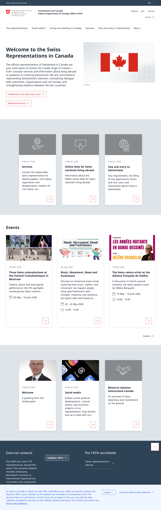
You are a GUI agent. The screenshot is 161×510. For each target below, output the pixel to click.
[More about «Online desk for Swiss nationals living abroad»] (93, 199)
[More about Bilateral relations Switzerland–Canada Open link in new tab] (136, 425)
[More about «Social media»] (93, 425)
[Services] (90, 28)
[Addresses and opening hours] (26, 94)
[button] (17, 28)
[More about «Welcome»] (50, 425)
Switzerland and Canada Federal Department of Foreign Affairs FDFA (60, 12)
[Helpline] (135, 11)
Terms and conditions (16, 503)
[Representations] (18, 103)
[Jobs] (143, 11)
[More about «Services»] (50, 199)
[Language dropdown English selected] (150, 3)
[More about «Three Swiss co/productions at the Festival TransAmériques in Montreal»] (45, 321)
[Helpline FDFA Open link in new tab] (57, 458)
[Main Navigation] (78, 28)
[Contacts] (151, 11)
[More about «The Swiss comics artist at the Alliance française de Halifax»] (149, 321)
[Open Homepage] (44, 15)
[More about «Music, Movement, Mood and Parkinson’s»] (97, 321)
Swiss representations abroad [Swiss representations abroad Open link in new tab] (100, 463)
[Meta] (143, 11)
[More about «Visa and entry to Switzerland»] (136, 199)
